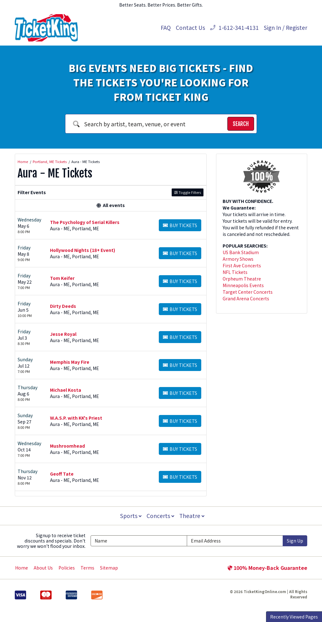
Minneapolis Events (243, 285)
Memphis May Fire (69, 362)
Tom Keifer (62, 278)
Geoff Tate (62, 474)
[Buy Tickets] (180, 225)
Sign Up (295, 540)
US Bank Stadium (241, 252)
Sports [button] (130, 516)
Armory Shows (238, 259)
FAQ (166, 27)
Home (21, 568)
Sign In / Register (285, 27)
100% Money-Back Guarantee (267, 567)
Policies (66, 568)
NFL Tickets (235, 272)
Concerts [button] (160, 516)
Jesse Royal (63, 334)
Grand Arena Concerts (246, 298)
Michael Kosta (65, 390)
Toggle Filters (187, 192)
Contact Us (190, 27)
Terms (87, 568)
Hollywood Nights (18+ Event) (82, 250)
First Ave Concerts (242, 265)
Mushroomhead (67, 446)
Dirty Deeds (63, 306)
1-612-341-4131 (234, 27)
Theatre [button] (192, 516)
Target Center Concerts (248, 292)
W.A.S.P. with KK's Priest (76, 418)
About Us (43, 568)
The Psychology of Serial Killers (84, 222)
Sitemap (109, 568)
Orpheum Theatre (242, 279)
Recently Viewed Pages (294, 617)
